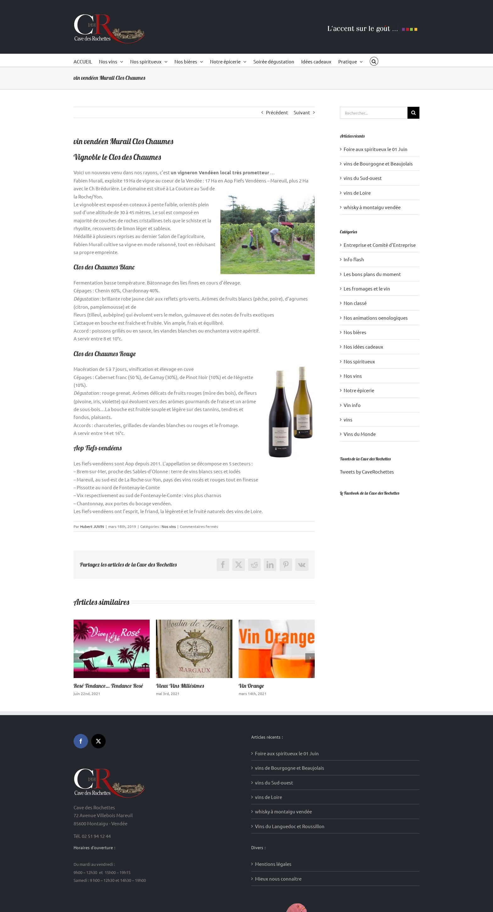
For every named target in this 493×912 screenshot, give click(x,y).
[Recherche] (413, 113)
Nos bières (355, 332)
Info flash (354, 259)
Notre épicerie (359, 390)
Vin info (352, 405)
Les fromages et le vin (367, 288)
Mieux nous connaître (278, 773)
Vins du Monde (360, 434)
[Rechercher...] (373, 113)
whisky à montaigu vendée (372, 207)
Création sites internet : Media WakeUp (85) (182, 898)
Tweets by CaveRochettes (367, 472)
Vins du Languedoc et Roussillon (289, 720)
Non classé (355, 303)
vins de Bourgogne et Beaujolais (378, 163)
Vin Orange (251, 685)
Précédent (277, 112)
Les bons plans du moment (372, 274)
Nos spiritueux (359, 361)
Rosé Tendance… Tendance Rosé (108, 685)
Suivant (302, 112)
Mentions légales (273, 758)
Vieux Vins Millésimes (180, 685)
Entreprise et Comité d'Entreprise (380, 245)
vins (348, 419)
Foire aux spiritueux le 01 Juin (375, 149)
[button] (374, 60)
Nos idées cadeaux (363, 347)
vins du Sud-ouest (363, 178)
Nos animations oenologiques (376, 318)
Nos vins (169, 526)
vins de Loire (357, 193)
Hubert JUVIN (92, 526)
